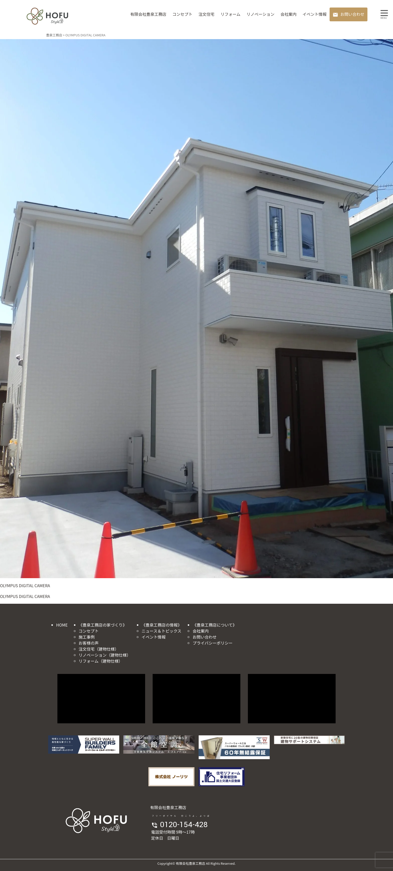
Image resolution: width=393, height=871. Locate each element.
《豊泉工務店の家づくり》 (103, 625)
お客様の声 (89, 643)
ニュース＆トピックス (161, 631)
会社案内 (288, 14)
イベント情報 (315, 14)
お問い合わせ (352, 14)
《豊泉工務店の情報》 (162, 625)
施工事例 (87, 637)
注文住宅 (207, 14)
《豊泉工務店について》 (214, 625)
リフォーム (231, 14)
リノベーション (260, 14)
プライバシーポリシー (212, 643)
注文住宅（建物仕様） (99, 649)
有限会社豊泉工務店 (148, 14)
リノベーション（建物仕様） (105, 655)
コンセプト (182, 14)
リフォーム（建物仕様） (101, 661)
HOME (62, 625)
